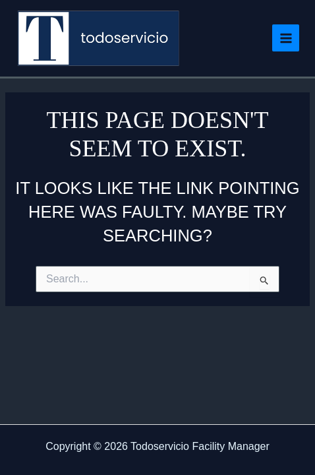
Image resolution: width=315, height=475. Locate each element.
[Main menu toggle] (285, 37)
